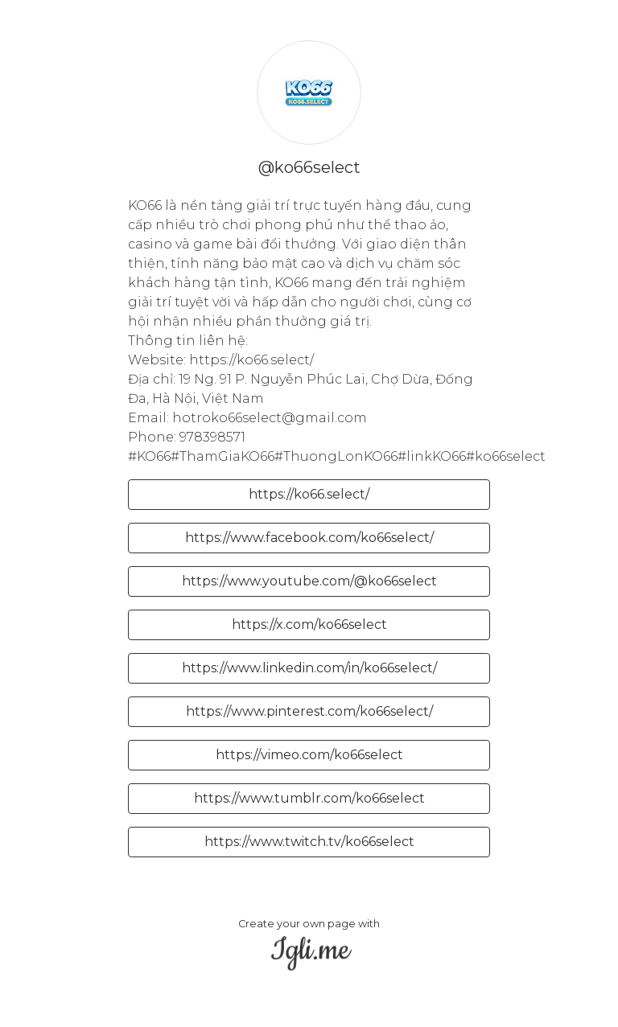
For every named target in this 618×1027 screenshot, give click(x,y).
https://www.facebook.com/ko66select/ (309, 537)
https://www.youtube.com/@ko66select (309, 581)
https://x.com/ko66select (309, 624)
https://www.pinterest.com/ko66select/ (309, 711)
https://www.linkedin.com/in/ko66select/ (309, 668)
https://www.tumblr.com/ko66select (309, 798)
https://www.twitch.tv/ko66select (309, 841)
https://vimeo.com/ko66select (309, 754)
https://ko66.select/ (309, 494)
